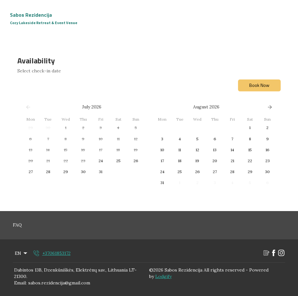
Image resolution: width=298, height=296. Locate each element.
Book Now (259, 85)
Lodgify (163, 276)
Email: (20, 283)
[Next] (269, 107)
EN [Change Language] (21, 253)
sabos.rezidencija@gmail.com (59, 283)
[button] (30, 128)
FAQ (17, 225)
